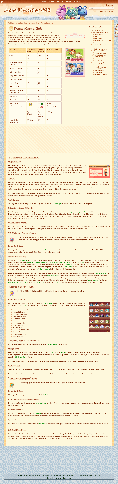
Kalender (38, 413)
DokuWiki (50, 478)
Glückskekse (48, 303)
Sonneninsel (51, 262)
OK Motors (81, 262)
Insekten (95, 280)
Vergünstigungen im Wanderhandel (100, 55)
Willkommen (12, 23)
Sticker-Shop (98, 72)
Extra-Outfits (98, 61)
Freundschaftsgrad (53, 275)
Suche (113, 8)
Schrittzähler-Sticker (100, 75)
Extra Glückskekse (100, 53)
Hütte (63, 352)
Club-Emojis (98, 38)
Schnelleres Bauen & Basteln (102, 41)
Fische (89, 280)
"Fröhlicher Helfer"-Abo (100, 45)
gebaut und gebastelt (78, 212)
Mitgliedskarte (98, 34)
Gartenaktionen (13, 282)
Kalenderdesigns (99, 70)
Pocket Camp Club (47, 23)
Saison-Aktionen (41, 403)
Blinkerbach (42, 262)
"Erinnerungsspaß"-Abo (100, 63)
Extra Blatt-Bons (99, 47)
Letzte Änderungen (108, 11)
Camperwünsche (100, 273)
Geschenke (57, 282)
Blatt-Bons (46, 250)
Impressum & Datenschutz (63, 478)
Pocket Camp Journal (100, 43)
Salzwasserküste (32, 262)
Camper (25, 260)
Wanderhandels (52, 344)
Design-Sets (98, 59)
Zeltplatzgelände (20, 357)
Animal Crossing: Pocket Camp (29, 23)
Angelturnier (24, 282)
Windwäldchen (61, 262)
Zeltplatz (69, 264)
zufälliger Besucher (43, 269)
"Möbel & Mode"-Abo (99, 51)
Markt (69, 262)
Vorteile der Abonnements (101, 32)
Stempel (24, 305)
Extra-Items (68, 267)
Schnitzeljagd (39, 282)
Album (96, 36)
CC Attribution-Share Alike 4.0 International (88, 475)
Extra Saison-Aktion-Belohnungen (100, 67)
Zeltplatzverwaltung (100, 49)
